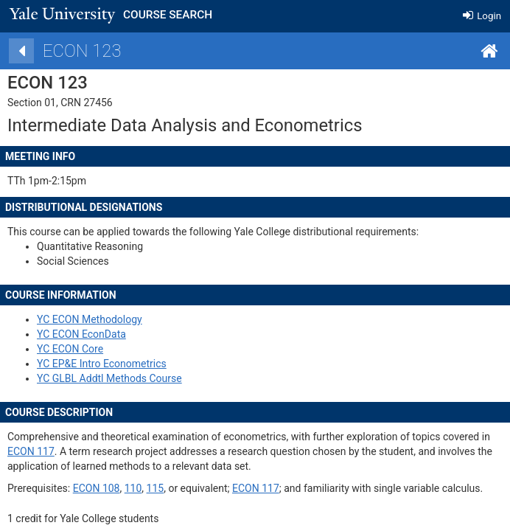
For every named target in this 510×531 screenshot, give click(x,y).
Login (482, 15)
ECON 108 (134, 488)
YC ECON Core (108, 349)
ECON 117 (69, 451)
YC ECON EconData (119, 334)
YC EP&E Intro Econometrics (140, 363)
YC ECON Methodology (128, 319)
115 (194, 488)
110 (172, 488)
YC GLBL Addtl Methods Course (147, 378)
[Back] (59, 50)
